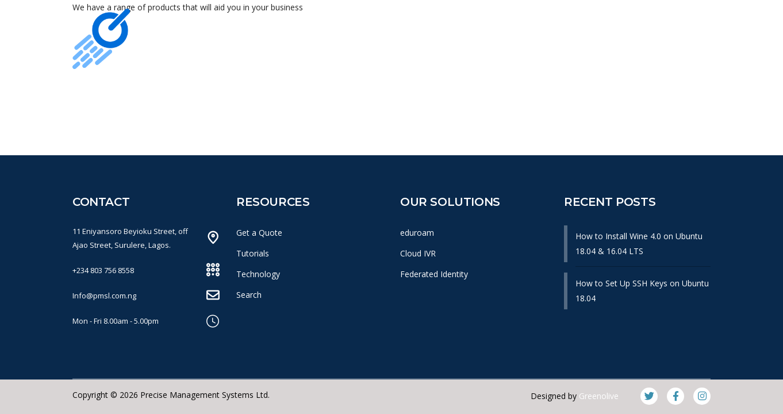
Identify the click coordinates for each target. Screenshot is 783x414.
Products (392, 91)
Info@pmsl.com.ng (104, 295)
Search (249, 294)
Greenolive (599, 395)
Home (148, 91)
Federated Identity (434, 274)
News (454, 91)
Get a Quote (259, 232)
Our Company (223, 91)
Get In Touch (629, 91)
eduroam (417, 232)
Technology (258, 274)
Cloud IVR (418, 253)
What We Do (313, 91)
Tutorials (252, 253)
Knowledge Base (533, 91)
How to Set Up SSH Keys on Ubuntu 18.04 (642, 291)
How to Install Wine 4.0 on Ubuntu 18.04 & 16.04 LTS (639, 243)
